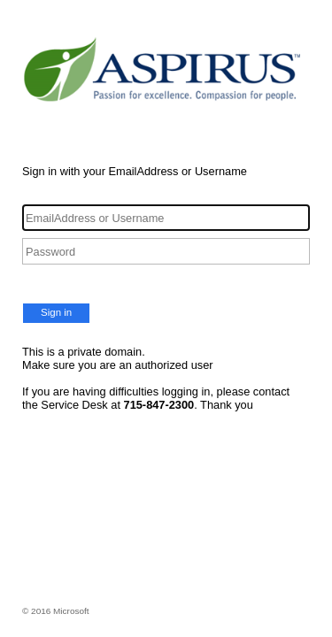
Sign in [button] (56, 312)
